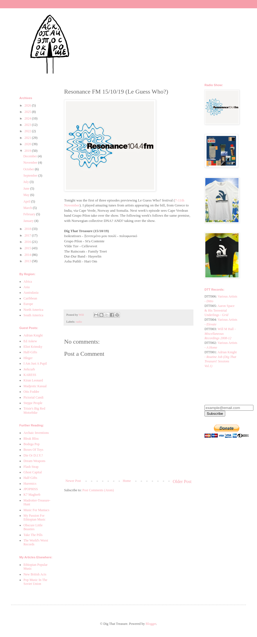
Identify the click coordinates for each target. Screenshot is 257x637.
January (28, 221)
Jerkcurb (29, 369)
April (27, 201)
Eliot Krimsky (32, 347)
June (26, 188)
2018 (28, 229)
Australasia (30, 292)
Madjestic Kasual (35, 386)
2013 (28, 261)
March (28, 208)
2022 (28, 131)
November (30, 162)
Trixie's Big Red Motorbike (34, 410)
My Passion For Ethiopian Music (34, 517)
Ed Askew (30, 341)
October (29, 169)
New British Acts (34, 574)
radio (79, 321)
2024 (28, 118)
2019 (28, 151)
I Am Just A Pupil (35, 363)
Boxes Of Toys (33, 450)
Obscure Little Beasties (33, 527)
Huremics (29, 483)
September (30, 175)
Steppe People (32, 403)
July (26, 182)
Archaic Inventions (36, 433)
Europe (28, 304)
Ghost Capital (32, 472)
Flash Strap (30, 467)
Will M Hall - (220, 333)
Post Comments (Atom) (98, 490)
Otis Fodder (31, 392)
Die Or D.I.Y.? (33, 455)
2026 (28, 105)
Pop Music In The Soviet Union (35, 582)
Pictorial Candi (33, 397)
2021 (28, 138)
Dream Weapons (34, 461)
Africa (27, 281)
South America (33, 315)
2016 (28, 242)
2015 (28, 248)
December (30, 156)
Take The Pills (33, 535)
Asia (26, 287)
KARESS (29, 375)
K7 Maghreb (31, 495)
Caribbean (30, 298)
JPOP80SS (30, 489)
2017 (28, 235)
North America (33, 310)
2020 (28, 144)
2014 (28, 255)
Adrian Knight (33, 335)
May (26, 195)
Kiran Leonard (33, 380)
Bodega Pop (31, 444)
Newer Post (73, 481)
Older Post (182, 481)
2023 (28, 125)
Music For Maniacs (36, 510)
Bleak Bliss (31, 438)
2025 (28, 112)
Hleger (28, 358)
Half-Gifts (30, 352)
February (29, 214)
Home (127, 481)
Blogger (151, 624)
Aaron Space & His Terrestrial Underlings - (219, 310)
